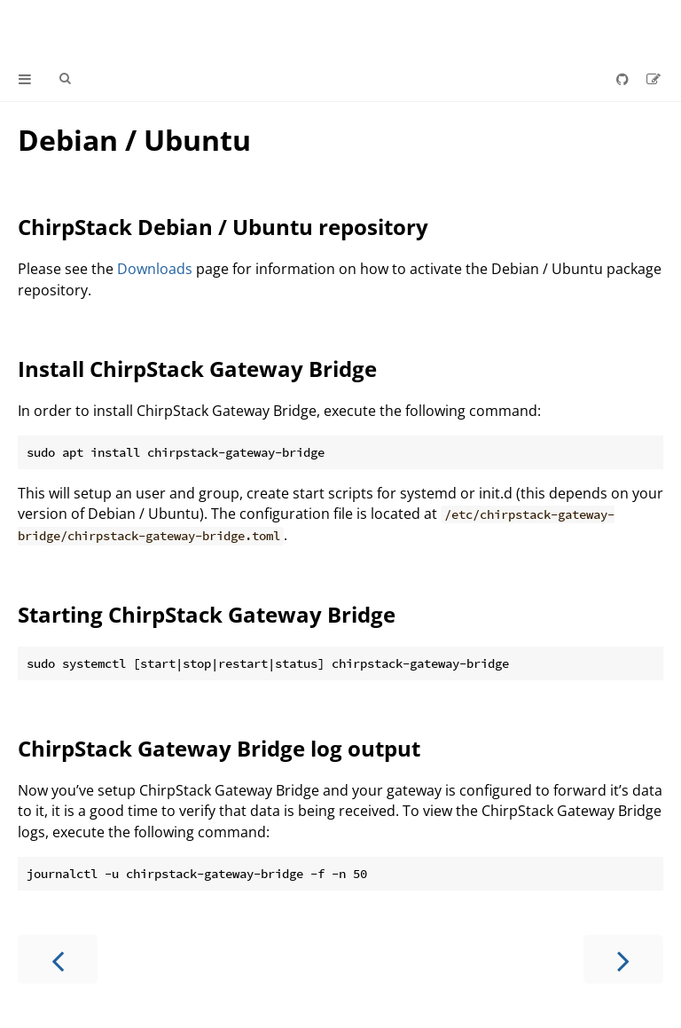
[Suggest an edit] (653, 79)
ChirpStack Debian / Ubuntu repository (223, 226)
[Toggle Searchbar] (64, 79)
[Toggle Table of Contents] (24, 79)
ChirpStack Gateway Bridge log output (219, 748)
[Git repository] (624, 79)
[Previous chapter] (58, 959)
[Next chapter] (623, 959)
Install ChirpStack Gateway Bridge (197, 368)
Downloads (154, 269)
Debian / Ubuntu (134, 140)
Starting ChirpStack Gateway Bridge (206, 614)
